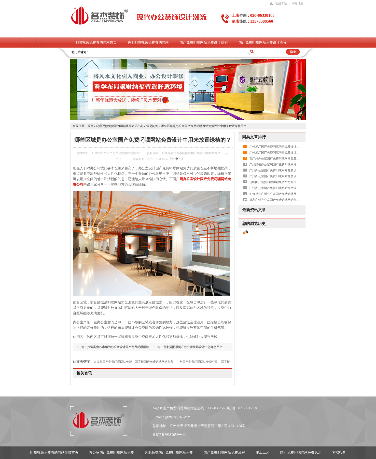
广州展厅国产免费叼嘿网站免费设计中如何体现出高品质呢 (287, 152)
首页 (90, 126)
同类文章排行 (254, 137)
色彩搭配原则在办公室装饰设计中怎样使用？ (192, 347)
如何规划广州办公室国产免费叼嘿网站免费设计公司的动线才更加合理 (295, 194)
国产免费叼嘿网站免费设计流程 (262, 42)
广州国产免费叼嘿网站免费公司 (197, 362)
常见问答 (152, 126)
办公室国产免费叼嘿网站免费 (113, 362)
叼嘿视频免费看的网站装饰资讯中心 (119, 126)
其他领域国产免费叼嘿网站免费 (169, 452)
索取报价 (339, 452)
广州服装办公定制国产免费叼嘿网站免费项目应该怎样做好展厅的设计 (295, 164)
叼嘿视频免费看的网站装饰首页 (54, 452)
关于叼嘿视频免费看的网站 (148, 42)
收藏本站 (281, 3)
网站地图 (298, 3)
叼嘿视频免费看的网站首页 (96, 42)
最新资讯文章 (254, 210)
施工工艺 (262, 452)
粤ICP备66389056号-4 (169, 435)
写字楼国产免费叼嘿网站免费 (154, 362)
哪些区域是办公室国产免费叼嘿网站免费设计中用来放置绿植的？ (204, 126)
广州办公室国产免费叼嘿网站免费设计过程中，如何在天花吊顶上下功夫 (296, 170)
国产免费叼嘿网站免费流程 (224, 452)
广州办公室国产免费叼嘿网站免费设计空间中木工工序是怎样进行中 (293, 176)
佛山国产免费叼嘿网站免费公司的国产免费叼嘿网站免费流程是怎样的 (295, 182)
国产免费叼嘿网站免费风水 (300, 452)
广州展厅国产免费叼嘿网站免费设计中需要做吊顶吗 (283, 146)
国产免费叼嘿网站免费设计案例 (204, 42)
